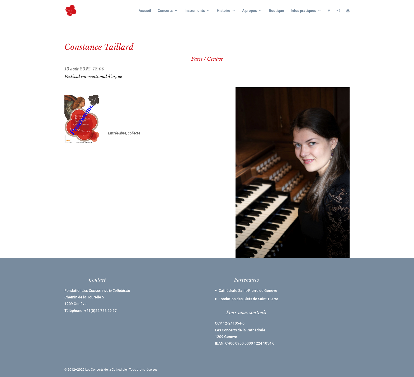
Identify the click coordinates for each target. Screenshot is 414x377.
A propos (249, 11)
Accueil (145, 11)
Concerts (165, 11)
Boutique (276, 11)
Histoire (223, 11)
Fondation (97, 290)
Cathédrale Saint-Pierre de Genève (248, 290)
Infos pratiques (303, 11)
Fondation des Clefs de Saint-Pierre (248, 299)
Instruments (195, 11)
